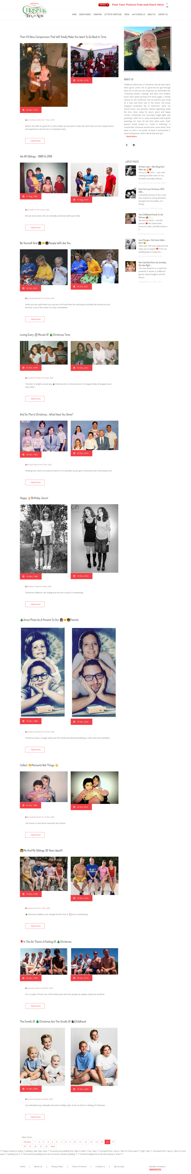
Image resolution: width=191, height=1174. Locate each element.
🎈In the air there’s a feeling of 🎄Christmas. (46, 931)
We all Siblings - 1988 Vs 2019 (36, 155)
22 (46, 1134)
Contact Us (163, 14)
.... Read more (36, 141)
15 (102, 1129)
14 (97, 1129)
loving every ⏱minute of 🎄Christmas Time (45, 331)
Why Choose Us (138, 14)
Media (126, 14)
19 (30, 1134)
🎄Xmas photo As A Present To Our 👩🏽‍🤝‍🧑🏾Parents (49, 613)
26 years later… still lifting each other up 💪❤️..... (151, 168)
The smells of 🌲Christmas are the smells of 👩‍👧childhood (53, 1010)
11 (80, 1129)
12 (86, 1129)
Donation (98, 14)
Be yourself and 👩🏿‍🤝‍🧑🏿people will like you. (45, 241)
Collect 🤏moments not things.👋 (39, 757)
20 (35, 1134)
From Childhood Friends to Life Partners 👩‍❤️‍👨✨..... (151, 216)
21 (41, 1134)
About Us (151, 14)
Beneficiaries (85, 14)
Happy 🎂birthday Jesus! (34, 492)
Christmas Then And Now (94, 1168)
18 (24, 1134)
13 (91, 1129)
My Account (119, 1154)
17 (113, 1129)
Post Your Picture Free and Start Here (130, 4)
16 (107, 1129)
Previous (27, 1129)
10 (75, 1129)
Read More (132, 136)
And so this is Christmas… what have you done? (46, 410)
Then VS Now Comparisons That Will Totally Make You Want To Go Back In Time (63, 37)
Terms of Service (79, 1154)
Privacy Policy (57, 1154)
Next (53, 1134)
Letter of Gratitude (113, 14)
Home (74, 14)
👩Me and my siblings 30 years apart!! (41, 841)
